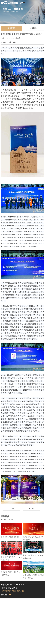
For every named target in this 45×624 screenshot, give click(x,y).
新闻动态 (11, 28)
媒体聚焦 (33, 28)
